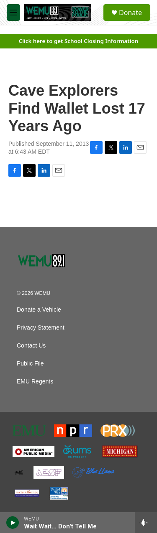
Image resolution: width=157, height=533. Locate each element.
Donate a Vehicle (39, 310)
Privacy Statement (40, 328)
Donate (130, 12)
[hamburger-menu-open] (13, 12)
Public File (30, 363)
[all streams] (146, 522)
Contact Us (31, 346)
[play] (13, 522)
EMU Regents (35, 381)
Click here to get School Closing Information (79, 41)
